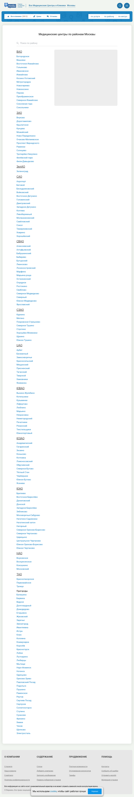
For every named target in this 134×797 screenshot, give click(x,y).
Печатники (22, 422)
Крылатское (22, 125)
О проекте (8, 767)
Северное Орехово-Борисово (31, 530)
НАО (19, 553)
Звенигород (22, 624)
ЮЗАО (20, 438)
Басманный (22, 353)
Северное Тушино (25, 325)
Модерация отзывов (109, 780)
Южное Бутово (24, 479)
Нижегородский (24, 418)
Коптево (21, 210)
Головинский (23, 199)
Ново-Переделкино (26, 136)
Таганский (22, 372)
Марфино (21, 271)
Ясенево (21, 483)
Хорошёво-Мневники (27, 333)
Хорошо (94, 791)
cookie (53, 791)
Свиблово (21, 290)
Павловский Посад (26, 682)
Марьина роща (24, 275)
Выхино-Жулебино (26, 393)
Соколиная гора (24, 104)
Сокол (20, 225)
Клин (19, 635)
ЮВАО (21, 388)
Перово (20, 93)
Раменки (21, 147)
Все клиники (17, 16)
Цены (37, 16)
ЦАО (19, 345)
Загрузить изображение (46, 775)
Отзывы (52, 16)
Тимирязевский (24, 229)
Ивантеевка (22, 627)
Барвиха (21, 598)
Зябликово (22, 511)
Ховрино (21, 232)
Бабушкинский (24, 253)
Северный (22, 297)
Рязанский (22, 426)
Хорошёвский (23, 236)
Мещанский (22, 364)
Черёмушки (22, 476)
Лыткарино (22, 656)
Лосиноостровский (26, 268)
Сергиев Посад (24, 700)
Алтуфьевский (24, 250)
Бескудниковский (25, 188)
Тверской (21, 375)
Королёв (21, 645)
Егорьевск (22, 613)
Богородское (23, 56)
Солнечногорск (24, 707)
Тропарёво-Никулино (27, 154)
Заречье (21, 620)
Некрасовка (22, 415)
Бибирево (21, 257)
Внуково (21, 117)
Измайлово (22, 74)
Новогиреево (23, 85)
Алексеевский (24, 246)
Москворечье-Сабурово (28, 515)
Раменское (22, 693)
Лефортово (22, 404)
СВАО (20, 241)
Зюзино (20, 450)
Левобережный (24, 214)
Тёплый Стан (23, 472)
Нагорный (22, 526)
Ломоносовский (25, 461)
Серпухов (21, 704)
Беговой (21, 185)
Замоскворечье (24, 357)
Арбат (19, 350)
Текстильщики (24, 429)
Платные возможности (78, 767)
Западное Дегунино (26, 207)
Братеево (21, 493)
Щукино (20, 336)
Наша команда (10, 771)
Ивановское (23, 71)
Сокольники (23, 107)
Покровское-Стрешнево (28, 322)
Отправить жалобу (108, 775)
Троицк (20, 586)
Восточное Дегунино (27, 196)
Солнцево (21, 150)
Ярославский (23, 304)
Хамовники (22, 379)
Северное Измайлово (27, 100)
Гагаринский (23, 447)
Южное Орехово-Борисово (30, 544)
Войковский (22, 192)
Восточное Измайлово (28, 63)
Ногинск (21, 671)
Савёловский (23, 221)
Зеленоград (22, 171)
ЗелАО (21, 166)
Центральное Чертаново (29, 541)
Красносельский (25, 361)
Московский (23, 569)
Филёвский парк (25, 157)
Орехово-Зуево (24, 678)
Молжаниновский (25, 218)
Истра (19, 631)
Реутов (20, 697)
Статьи (39, 767)
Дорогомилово (24, 121)
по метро (122, 16)
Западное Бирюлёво (27, 508)
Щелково (21, 729)
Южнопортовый (24, 433)
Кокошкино (22, 565)
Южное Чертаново (26, 548)
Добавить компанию (45, 771)
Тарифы (72, 775)
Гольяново (22, 67)
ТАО (19, 574)
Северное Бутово (25, 468)
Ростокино (22, 286)
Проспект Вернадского (28, 143)
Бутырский (22, 260)
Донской (21, 504)
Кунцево (21, 128)
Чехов (20, 726)
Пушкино (21, 689)
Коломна (21, 638)
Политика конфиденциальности (17, 780)
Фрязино (21, 718)
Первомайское (24, 582)
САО (19, 176)
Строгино (21, 329)
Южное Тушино (24, 340)
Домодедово (23, 609)
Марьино (21, 411)
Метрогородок (24, 82)
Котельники (22, 396)
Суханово (21, 715)
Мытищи (21, 664)
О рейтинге (8, 775)
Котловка (21, 457)
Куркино (21, 314)
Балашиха (22, 594)
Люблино (21, 407)
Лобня (20, 653)
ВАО (19, 51)
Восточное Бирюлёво (27, 497)
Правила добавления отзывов (49, 780)
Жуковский (22, 616)
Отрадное (21, 282)
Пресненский (23, 368)
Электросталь (23, 733)
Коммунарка (23, 642)
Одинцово (22, 675)
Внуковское (22, 558)
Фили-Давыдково (25, 161)
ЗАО (19, 112)
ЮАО (20, 488)
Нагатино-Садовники (27, 519)
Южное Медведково (27, 301)
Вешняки (21, 60)
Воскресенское (24, 561)
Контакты (105, 767)
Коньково (21, 454)
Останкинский (24, 279)
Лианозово (22, 264)
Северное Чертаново (27, 533)
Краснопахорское (25, 579)
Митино (20, 318)
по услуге (95, 16)
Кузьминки (22, 400)
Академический (24, 443)
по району (109, 16)
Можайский (22, 132)
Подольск (21, 686)
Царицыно (22, 537)
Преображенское (25, 96)
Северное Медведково (28, 293)
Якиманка (22, 383)
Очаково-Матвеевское (28, 139)
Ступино (21, 711)
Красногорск (23, 649)
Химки (20, 722)
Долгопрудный (24, 605)
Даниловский (23, 500)
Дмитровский (23, 203)
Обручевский (23, 465)
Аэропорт (21, 181)
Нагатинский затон (26, 522)
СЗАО (20, 310)
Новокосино (23, 89)
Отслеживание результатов (80, 771)
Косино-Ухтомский (26, 78)
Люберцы (21, 660)
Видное (20, 602)
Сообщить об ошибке (109, 771)
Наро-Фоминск (24, 667)
